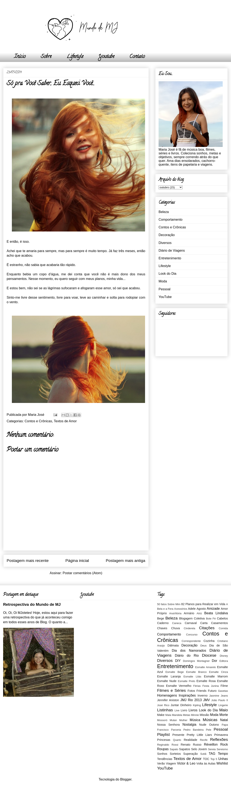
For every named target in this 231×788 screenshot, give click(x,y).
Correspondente (191, 641)
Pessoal (164, 289)
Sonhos (162, 753)
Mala (168, 715)
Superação (190, 753)
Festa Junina (210, 685)
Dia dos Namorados (189, 650)
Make (160, 715)
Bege (160, 618)
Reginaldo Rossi (167, 744)
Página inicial (77, 560)
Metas (186, 715)
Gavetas (223, 690)
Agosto (201, 608)
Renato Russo (191, 744)
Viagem (171, 763)
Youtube (106, 57)
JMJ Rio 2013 (191, 700)
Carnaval (191, 623)
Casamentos (219, 623)
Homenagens (167, 695)
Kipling (197, 705)
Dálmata (173, 645)
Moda (163, 281)
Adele (192, 608)
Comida (223, 628)
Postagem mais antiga (125, 560)
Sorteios (175, 753)
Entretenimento (170, 258)
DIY (178, 660)
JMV (206, 700)
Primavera (221, 734)
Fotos (191, 690)
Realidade (190, 739)
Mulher (183, 720)
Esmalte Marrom (216, 676)
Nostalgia (189, 724)
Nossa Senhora (168, 724)
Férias (197, 685)
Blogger (125, 779)
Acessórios (180, 608)
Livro (184, 710)
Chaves (162, 628)
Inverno (202, 695)
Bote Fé (211, 618)
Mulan (173, 720)
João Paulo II (219, 700)
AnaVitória (175, 613)
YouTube (165, 297)
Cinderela (189, 628)
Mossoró (162, 720)
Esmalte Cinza (218, 671)
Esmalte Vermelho (178, 685)
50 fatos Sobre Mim (168, 604)
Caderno (163, 623)
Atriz (199, 613)
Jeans (224, 695)
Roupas (163, 749)
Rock (224, 744)
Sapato (174, 749)
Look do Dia (167, 273)
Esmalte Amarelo (205, 667)
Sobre (46, 57)
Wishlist (222, 763)
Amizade (213, 608)
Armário (189, 613)
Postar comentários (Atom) (82, 573)
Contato (137, 57)
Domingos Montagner (196, 660)
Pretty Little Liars (199, 734)
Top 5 (213, 759)
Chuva (175, 628)
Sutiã (203, 753)
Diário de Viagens (172, 250)
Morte (223, 715)
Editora (223, 660)
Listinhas (165, 710)
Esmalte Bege (174, 671)
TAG (212, 753)
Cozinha (209, 641)
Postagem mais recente (28, 560)
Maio (223, 710)
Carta (203, 623)
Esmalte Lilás (192, 676)
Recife (203, 739)
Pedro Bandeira (193, 729)
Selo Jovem (199, 749)
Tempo (223, 753)
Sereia (212, 749)
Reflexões (219, 739)
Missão (204, 715)
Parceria (176, 729)
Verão (161, 763)
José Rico (163, 705)
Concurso (191, 634)
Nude (202, 724)
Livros (193, 710)
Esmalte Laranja (169, 676)
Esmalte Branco (196, 671)
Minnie (195, 715)
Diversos (165, 243)
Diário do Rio (187, 655)
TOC (206, 759)
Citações (207, 628)
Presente (178, 734)
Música (195, 720)
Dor (214, 660)
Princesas (163, 739)
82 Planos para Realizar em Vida (203, 604)
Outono (214, 724)
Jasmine (214, 695)
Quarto (177, 739)
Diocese (209, 655)
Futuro (212, 690)
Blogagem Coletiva (192, 618)
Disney (224, 655)
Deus (203, 645)
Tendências (164, 759)
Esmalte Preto (186, 681)
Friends (201, 690)
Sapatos (184, 749)
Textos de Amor (65, 421)
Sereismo (222, 749)
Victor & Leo (186, 763)
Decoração (167, 235)
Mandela (177, 715)
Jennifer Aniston (168, 700)
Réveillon (211, 744)
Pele (208, 729)
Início (20, 57)
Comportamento (171, 219)
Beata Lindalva (216, 613)
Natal (224, 720)
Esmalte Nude (166, 681)
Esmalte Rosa (206, 681)
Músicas (210, 720)
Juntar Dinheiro (181, 705)
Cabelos (222, 618)
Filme (224, 685)
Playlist (163, 734)
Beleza (164, 212)
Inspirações (187, 695)
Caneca (176, 623)
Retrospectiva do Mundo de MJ (32, 604)
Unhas (223, 759)
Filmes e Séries (171, 690)
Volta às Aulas (206, 763)
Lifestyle (75, 57)
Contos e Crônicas (38, 421)
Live (177, 710)
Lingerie (223, 705)
